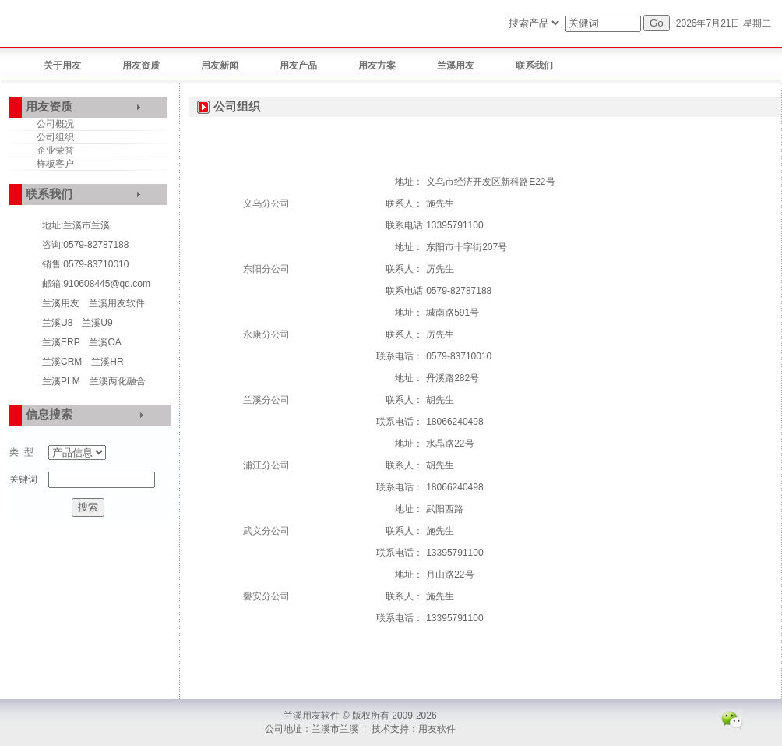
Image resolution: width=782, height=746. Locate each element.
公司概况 (55, 123)
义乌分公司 (266, 203)
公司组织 (55, 137)
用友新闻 (219, 65)
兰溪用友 (455, 65)
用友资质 (141, 65)
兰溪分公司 (266, 399)
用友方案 (377, 65)
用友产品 (298, 65)
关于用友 (62, 65)
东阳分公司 (266, 268)
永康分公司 (266, 334)
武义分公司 (266, 530)
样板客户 (55, 163)
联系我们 (534, 65)
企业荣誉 (55, 150)
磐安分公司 (266, 596)
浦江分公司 (266, 465)
